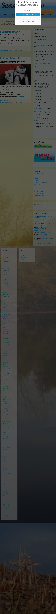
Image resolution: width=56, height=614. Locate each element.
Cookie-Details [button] (21, 22)
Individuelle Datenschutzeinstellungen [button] (28, 21)
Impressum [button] (36, 22)
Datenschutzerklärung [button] (29, 22)
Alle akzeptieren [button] (28, 14)
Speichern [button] (28, 18)
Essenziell (27, 10)
